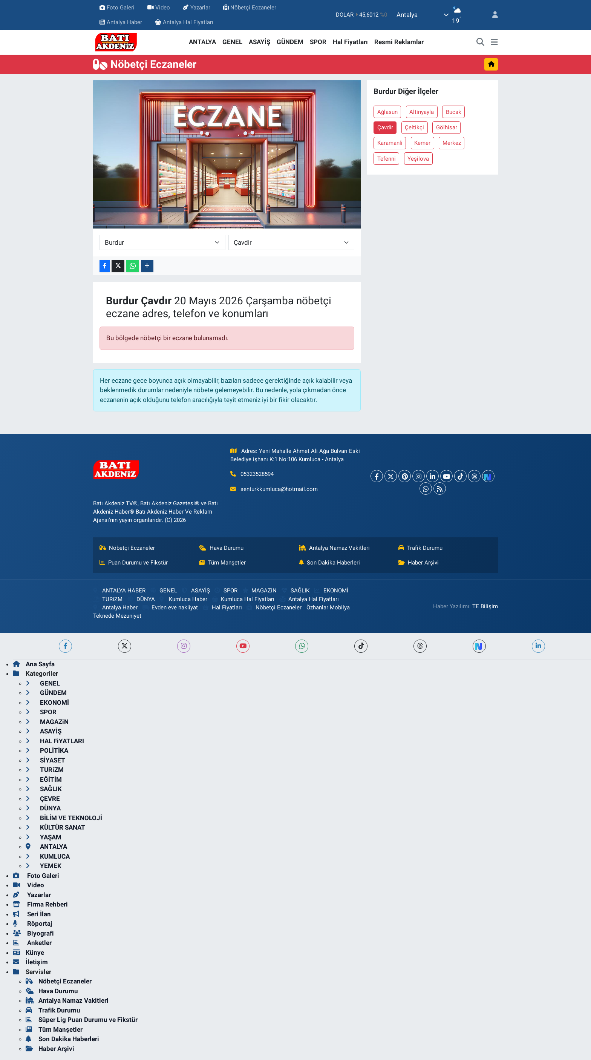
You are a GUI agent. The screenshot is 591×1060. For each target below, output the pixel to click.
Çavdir (385, 127)
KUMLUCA (48, 856)
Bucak (453, 112)
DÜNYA (141, 599)
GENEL (232, 42)
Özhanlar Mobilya (328, 607)
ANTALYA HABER (119, 590)
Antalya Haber (121, 22)
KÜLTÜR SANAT (55, 827)
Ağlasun (387, 112)
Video (158, 7)
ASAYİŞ (259, 42)
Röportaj (32, 923)
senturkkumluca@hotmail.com (279, 489)
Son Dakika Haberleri (329, 562)
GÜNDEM (290, 42)
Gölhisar (446, 127)
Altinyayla (421, 112)
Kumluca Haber (183, 599)
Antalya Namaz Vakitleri (334, 548)
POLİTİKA (47, 750)
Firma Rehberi (40, 904)
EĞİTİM (44, 779)
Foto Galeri (117, 7)
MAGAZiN (259, 590)
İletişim (30, 962)
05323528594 (257, 474)
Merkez (451, 143)
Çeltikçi (414, 127)
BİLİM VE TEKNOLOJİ (64, 818)
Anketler (32, 942)
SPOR (318, 42)
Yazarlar (196, 7)
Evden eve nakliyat (170, 607)
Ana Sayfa (34, 664)
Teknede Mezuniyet (117, 615)
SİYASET (45, 760)
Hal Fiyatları (350, 42)
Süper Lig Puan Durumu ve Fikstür (82, 1019)
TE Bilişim (485, 606)
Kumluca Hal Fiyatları (243, 599)
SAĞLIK (295, 590)
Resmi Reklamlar (399, 42)
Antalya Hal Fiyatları (184, 22)
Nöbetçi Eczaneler (249, 7)
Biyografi (33, 933)
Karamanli (390, 143)
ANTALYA (202, 42)
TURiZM (107, 599)
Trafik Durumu (420, 548)
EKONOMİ (331, 590)
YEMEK (43, 866)
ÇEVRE (43, 798)
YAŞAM (43, 837)
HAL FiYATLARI (55, 741)
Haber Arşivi (418, 562)
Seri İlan (32, 914)
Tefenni (386, 158)
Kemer (422, 143)
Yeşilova (418, 158)
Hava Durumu (221, 548)
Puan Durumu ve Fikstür (134, 562)
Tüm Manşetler (222, 562)
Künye (28, 952)
